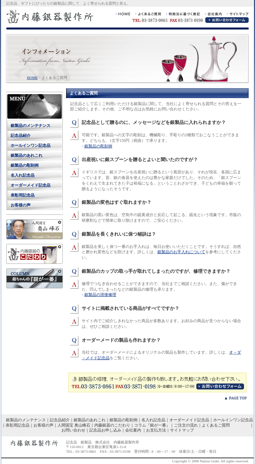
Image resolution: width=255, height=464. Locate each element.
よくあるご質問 (216, 425)
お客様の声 (21, 205)
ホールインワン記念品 (30, 145)
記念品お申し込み (105, 430)
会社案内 (133, 430)
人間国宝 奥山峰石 (73, 425)
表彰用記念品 (23, 195)
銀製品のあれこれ (26, 155)
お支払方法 (156, 430)
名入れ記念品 (23, 175)
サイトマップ (182, 430)
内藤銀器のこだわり (112, 425)
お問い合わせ (73, 430)
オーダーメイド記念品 (30, 185)
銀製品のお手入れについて (181, 252)
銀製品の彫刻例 (98, 146)
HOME (32, 78)
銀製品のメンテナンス (30, 125)
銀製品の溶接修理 (100, 294)
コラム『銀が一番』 (152, 425)
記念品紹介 (21, 135)
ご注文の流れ (186, 425)
